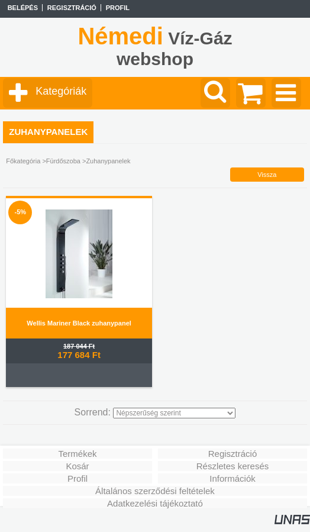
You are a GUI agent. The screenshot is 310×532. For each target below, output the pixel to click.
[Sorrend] (174, 413)
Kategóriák (60, 91)
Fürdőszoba (63, 161)
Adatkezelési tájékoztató (155, 503)
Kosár (77, 466)
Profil (77, 478)
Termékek (77, 454)
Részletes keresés (232, 466)
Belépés (23, 7)
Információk (232, 478)
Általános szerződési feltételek (155, 491)
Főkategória (23, 161)
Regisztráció (232, 454)
